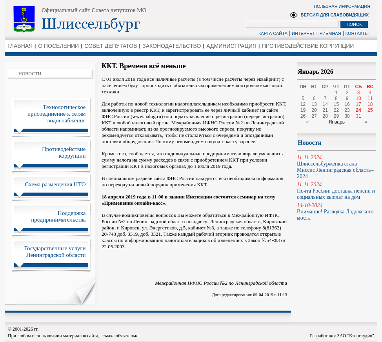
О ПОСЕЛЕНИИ (58, 46)
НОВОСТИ (29, 73)
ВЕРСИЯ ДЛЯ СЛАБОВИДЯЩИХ (334, 15)
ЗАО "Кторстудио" (355, 335)
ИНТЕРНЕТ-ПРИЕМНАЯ (316, 33)
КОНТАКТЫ (357, 33)
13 (314, 104)
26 (303, 116)
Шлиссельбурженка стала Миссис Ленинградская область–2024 (336, 167)
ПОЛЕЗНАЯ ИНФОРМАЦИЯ (342, 6)
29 (336, 116)
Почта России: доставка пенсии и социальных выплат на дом (336, 191)
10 (358, 98)
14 (325, 104)
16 (346, 104)
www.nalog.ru (146, 116)
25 (370, 110)
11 (370, 98)
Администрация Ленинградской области (107, 19)
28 (325, 116)
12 (303, 104)
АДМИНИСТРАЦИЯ (231, 46)
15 (336, 104)
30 (346, 116)
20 (314, 110)
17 (358, 104)
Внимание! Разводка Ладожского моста (336, 211)
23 (346, 110)
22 (336, 110)
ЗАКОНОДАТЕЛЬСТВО (171, 46)
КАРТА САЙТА (272, 33)
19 (303, 110)
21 (325, 110)
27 (314, 116)
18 (370, 104)
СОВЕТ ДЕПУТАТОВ (110, 46)
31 (358, 116)
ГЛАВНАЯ (20, 46)
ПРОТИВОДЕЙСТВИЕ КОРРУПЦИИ (308, 46)
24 (358, 110)
